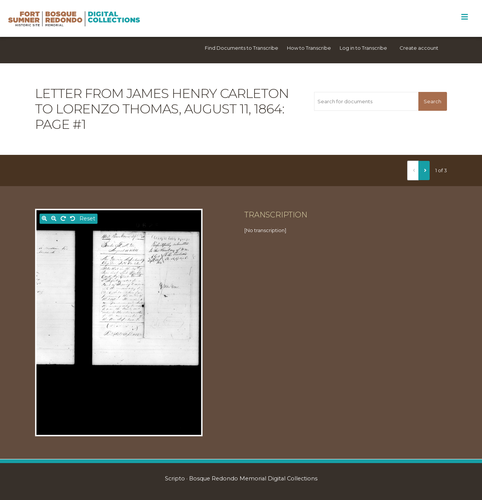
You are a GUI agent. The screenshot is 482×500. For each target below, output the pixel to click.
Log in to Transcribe (363, 48)
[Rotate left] (73, 219)
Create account (419, 48)
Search (432, 101)
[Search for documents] (366, 101)
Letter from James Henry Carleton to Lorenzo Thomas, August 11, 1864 (162, 101)
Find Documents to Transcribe (241, 48)
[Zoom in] (44, 219)
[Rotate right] (63, 219)
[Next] (424, 170)
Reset (87, 218)
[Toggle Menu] (464, 16)
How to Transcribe (309, 48)
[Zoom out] (54, 219)
